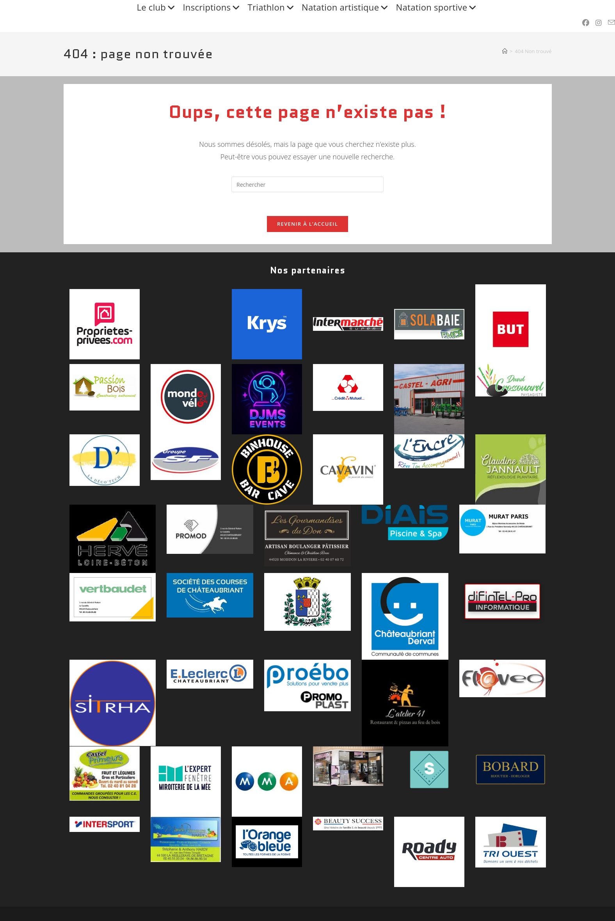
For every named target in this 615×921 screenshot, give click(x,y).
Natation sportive (437, 7)
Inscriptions (212, 7)
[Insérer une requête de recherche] (307, 184)
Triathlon (272, 7)
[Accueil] (504, 51)
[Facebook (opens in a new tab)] (585, 23)
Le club (157, 7)
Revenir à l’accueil (307, 223)
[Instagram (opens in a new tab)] (598, 23)
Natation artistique (346, 7)
